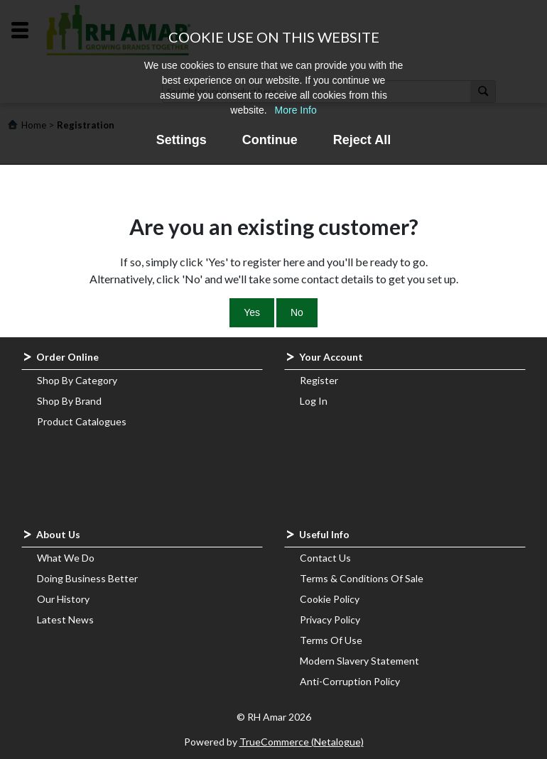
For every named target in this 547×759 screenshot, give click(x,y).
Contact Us (325, 558)
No (297, 312)
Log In (313, 401)
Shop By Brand (69, 401)
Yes (252, 312)
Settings (181, 140)
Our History (63, 599)
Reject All (362, 140)
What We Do (65, 558)
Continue (270, 140)
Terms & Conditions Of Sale (361, 578)
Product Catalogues (81, 421)
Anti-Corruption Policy (350, 681)
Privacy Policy (330, 619)
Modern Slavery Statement (359, 661)
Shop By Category (77, 380)
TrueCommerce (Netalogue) (301, 742)
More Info (296, 110)
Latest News (65, 619)
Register (319, 380)
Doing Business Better (87, 578)
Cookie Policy (329, 599)
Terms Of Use (331, 640)
